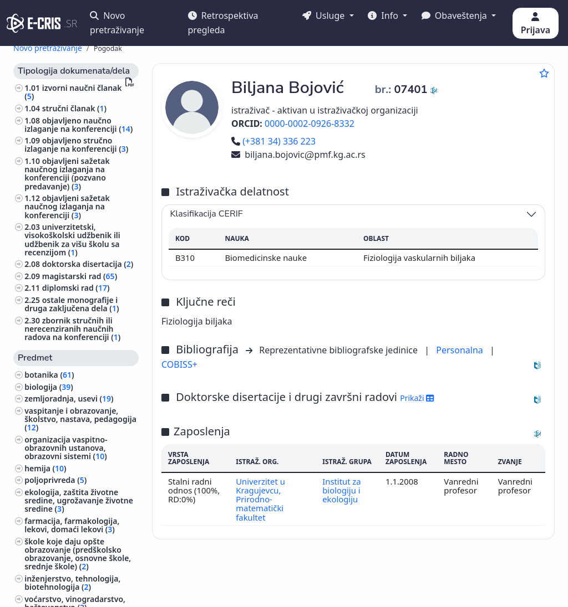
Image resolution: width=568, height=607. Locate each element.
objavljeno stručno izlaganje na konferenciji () (76, 144)
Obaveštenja (455, 15)
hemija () (45, 468)
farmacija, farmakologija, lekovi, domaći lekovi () (71, 525)
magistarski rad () (79, 276)
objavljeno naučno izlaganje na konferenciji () (78, 124)
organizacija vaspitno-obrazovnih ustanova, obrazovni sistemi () (65, 447)
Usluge (324, 15)
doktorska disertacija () (88, 264)
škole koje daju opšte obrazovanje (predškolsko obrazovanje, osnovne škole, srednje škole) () (77, 554)
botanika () (49, 374)
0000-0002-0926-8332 (309, 123)
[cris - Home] (33, 23)
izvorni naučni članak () (72, 92)
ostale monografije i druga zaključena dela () (71, 304)
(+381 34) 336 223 (273, 141)
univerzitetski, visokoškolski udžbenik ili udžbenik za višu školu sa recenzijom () (72, 240)
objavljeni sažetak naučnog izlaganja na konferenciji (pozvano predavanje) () (67, 174)
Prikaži (417, 398)
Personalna (460, 350)
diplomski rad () (76, 287)
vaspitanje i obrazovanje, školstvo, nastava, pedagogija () (80, 419)
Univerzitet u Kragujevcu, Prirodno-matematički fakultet (260, 499)
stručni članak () (74, 108)
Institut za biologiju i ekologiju (341, 490)
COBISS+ (179, 364)
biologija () (48, 387)
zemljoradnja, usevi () (68, 398)
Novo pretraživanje (117, 22)
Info (384, 15)
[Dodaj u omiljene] (544, 73)
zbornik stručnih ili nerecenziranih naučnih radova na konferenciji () (72, 328)
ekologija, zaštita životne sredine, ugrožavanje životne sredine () (78, 500)
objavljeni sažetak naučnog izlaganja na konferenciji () (67, 206)
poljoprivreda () (55, 480)
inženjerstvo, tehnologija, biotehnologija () (72, 582)
